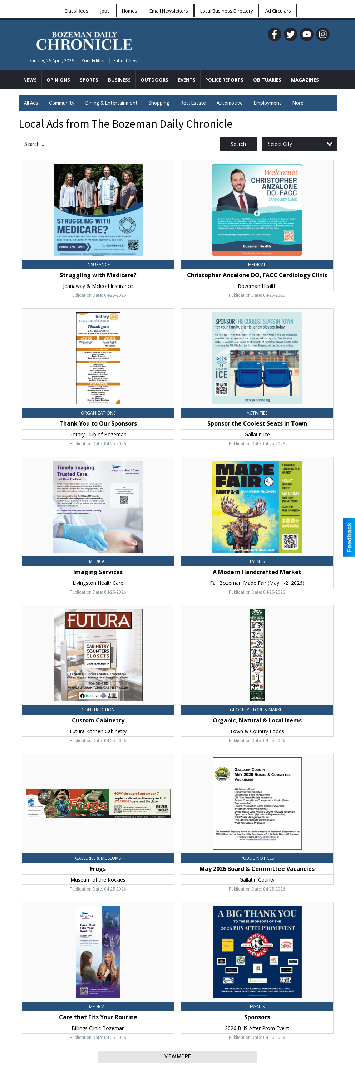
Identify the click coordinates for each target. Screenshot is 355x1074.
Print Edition (94, 61)
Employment (267, 102)
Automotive (230, 102)
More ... (300, 102)
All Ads (31, 102)
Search (238, 144)
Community (61, 102)
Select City (280, 144)
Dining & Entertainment (111, 102)
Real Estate (193, 102)
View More (177, 1056)
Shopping (158, 102)
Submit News (126, 61)
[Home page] (84, 40)
